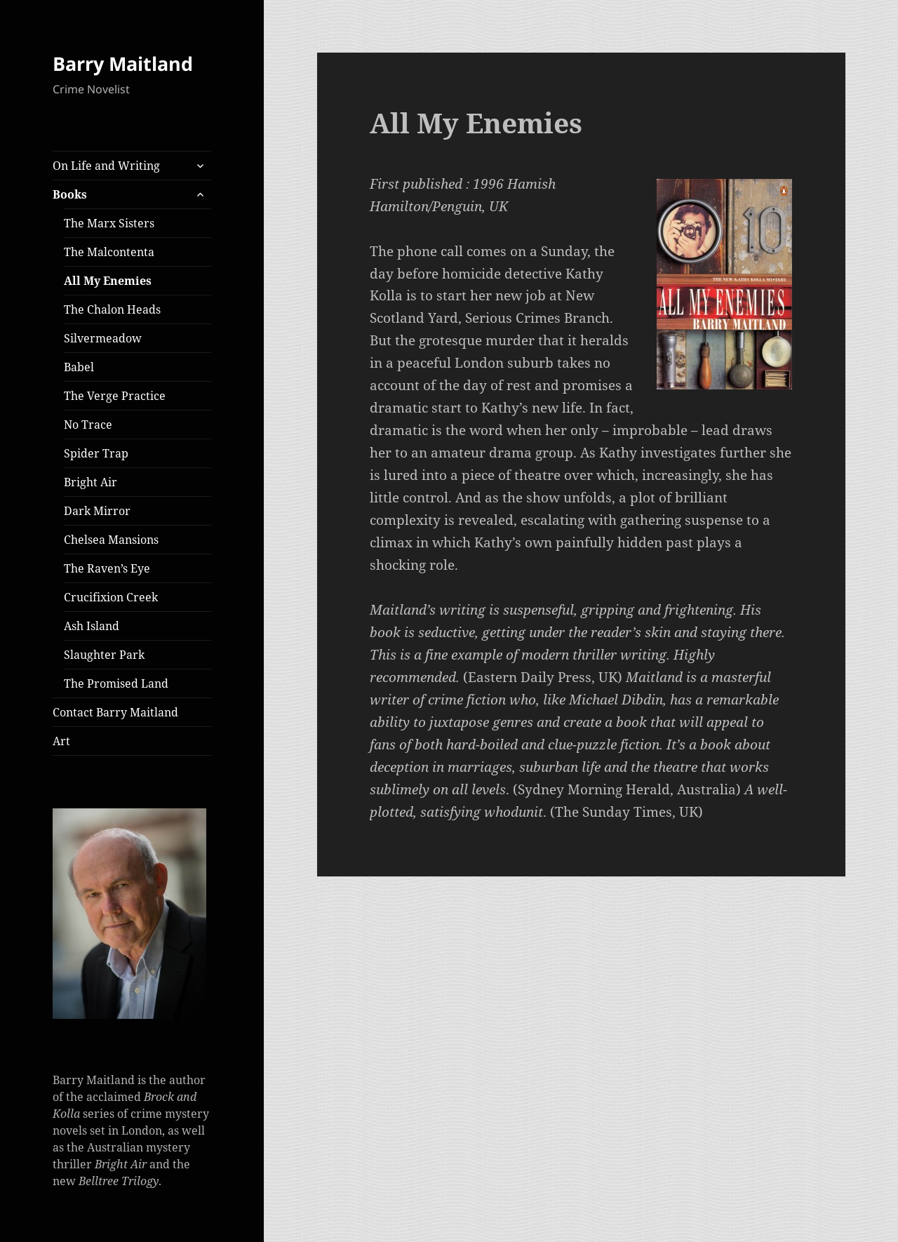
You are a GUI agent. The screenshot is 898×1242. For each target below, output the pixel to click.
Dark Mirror (97, 511)
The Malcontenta (109, 252)
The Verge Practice (115, 395)
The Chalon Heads (112, 309)
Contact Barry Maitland (115, 712)
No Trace (88, 424)
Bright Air (90, 482)
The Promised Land (116, 683)
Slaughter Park (104, 654)
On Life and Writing (106, 165)
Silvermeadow (103, 338)
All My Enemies (108, 280)
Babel (79, 367)
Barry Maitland (123, 63)
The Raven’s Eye (107, 568)
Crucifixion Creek (111, 597)
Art (61, 741)
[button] (129, 913)
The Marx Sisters (109, 223)
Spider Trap (96, 453)
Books (70, 194)
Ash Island (91, 626)
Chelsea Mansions (111, 539)
